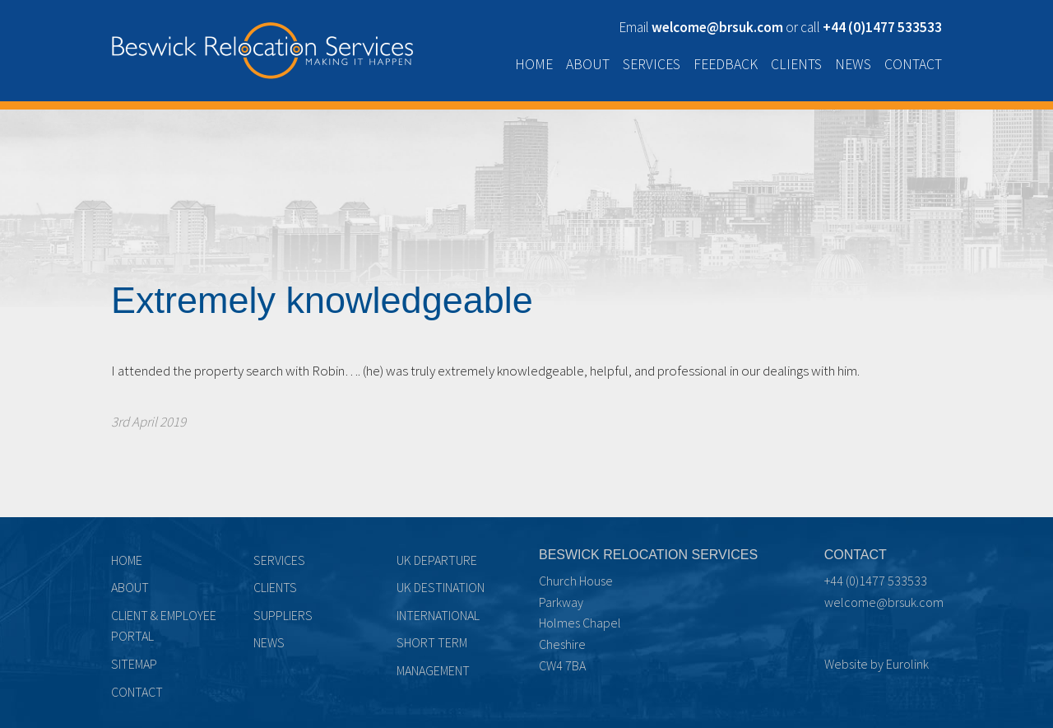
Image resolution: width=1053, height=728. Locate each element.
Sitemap (134, 664)
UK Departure (437, 560)
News (853, 64)
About (588, 64)
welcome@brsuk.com (884, 602)
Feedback (725, 64)
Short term (432, 642)
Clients (796, 64)
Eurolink (907, 664)
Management (433, 670)
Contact (913, 64)
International (438, 615)
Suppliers (283, 615)
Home (534, 64)
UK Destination (441, 587)
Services (651, 64)
